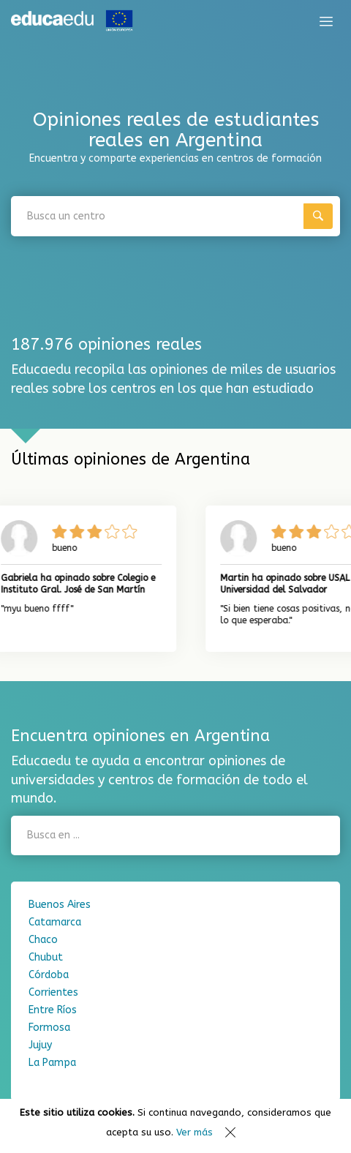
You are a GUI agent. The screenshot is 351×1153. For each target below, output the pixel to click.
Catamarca (55, 922)
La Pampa (52, 1062)
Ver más (194, 1132)
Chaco (43, 940)
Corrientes (53, 992)
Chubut (46, 957)
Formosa (49, 1027)
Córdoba (49, 975)
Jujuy (40, 1045)
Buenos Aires (60, 904)
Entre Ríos (53, 1010)
